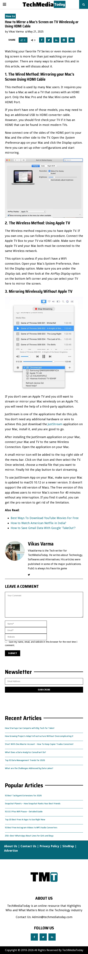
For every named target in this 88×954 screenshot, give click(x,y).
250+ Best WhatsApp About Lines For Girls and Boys (29, 835)
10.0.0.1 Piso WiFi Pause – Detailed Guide (24, 811)
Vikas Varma (16, 31)
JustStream (55, 424)
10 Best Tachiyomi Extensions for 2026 (23, 795)
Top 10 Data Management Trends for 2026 (25, 760)
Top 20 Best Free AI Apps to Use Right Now (25, 819)
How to (10, 16)
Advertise (11, 850)
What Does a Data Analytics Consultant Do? (25, 752)
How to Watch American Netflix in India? (38, 523)
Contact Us (28, 846)
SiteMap (68, 846)
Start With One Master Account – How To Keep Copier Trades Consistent (39, 744)
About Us (10, 846)
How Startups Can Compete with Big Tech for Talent (30, 728)
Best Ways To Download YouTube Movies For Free (45, 518)
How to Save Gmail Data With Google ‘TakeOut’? (43, 528)
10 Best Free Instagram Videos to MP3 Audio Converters (31, 827)
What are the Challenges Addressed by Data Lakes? (29, 768)
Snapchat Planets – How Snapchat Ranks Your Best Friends (32, 803)
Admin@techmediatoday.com (52, 917)
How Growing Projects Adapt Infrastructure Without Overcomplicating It (39, 736)
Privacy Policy (49, 846)
